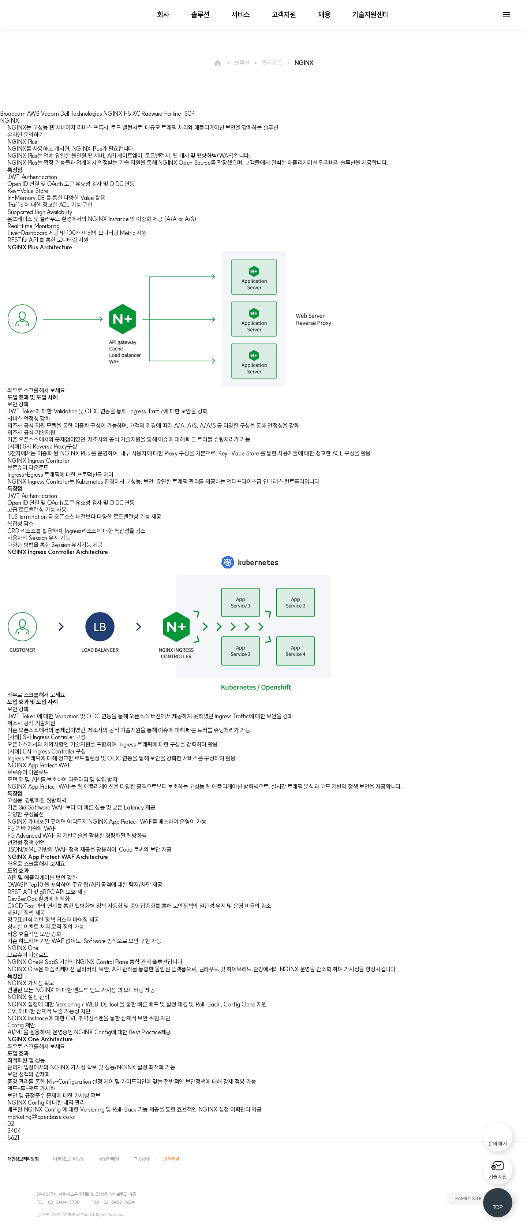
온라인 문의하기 (25, 134)
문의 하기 (498, 1143)
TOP (497, 1207)
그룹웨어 (141, 1159)
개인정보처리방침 (22, 1159)
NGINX (304, 62)
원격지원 (171, 1159)
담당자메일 (109, 1159)
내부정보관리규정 (68, 1159)
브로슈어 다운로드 (28, 467)
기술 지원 (498, 1176)
